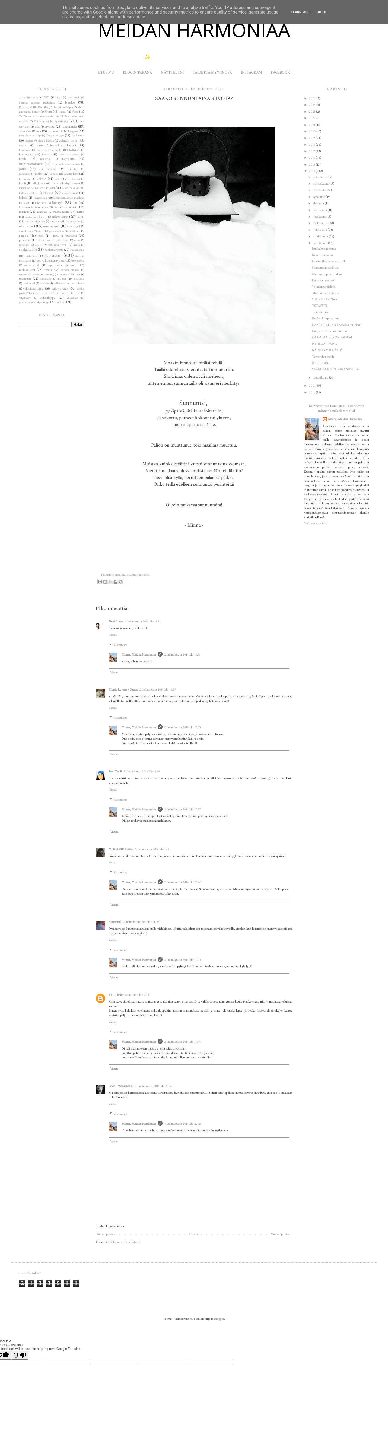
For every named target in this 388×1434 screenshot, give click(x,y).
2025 (312, 105)
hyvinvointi (26, 154)
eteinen (23, 145)
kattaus (54, 174)
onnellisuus (26, 231)
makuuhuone (61, 212)
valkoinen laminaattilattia (68, 283)
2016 (312, 158)
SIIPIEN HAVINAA (324, 299)
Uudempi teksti (106, 1234)
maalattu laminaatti (65, 207)
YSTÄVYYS (320, 306)
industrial (45, 159)
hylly (58, 150)
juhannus (24, 174)
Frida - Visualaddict (121, 1086)
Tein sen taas (320, 312)
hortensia (24, 150)
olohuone (26, 226)
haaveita (72, 145)
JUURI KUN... (321, 363)
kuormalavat (70, 193)
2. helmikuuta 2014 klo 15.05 (141, 772)
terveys (23, 274)
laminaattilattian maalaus (68, 198)
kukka (76, 188)
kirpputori (25, 188)
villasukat (72, 298)
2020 (312, 131)
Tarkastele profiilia (315, 524)
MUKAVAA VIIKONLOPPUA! (332, 337)
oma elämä (51, 226)
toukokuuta (321, 223)
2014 (312, 171)
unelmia (79, 279)
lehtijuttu (40, 203)
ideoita (46, 154)
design (29, 141)
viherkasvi (25, 298)
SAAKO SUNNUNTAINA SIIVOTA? (335, 369)
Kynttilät (43, 107)
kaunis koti (71, 174)
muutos (54, 222)
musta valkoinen (35, 222)
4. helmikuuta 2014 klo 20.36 (153, 1086)
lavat (26, 203)
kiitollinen (39, 183)
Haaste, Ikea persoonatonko (329, 261)
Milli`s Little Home (121, 849)
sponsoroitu (56, 265)
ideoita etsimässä (69, 155)
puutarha (24, 240)
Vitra (75, 112)
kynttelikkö (40, 198)
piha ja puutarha (65, 236)
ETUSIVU (106, 72)
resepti (38, 245)
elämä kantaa (46, 141)
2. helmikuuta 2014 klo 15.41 (152, 849)
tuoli (77, 274)
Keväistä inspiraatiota (325, 318)
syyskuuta (319, 197)
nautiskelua (73, 222)
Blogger (219, 1319)
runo (77, 245)
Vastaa (113, 635)
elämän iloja (68, 140)
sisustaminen (31, 256)
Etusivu (194, 1234)
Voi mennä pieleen (323, 287)
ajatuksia (120, 575)
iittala (22, 159)
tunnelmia (63, 274)
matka (80, 212)
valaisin (44, 283)
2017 (312, 151)
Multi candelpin (63, 107)
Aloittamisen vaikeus (325, 293)
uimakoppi (46, 279)
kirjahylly (55, 183)
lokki (34, 207)
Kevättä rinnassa (322, 255)
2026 (312, 98)
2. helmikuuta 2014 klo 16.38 (141, 922)
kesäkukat (74, 179)
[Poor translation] (19, 1355)
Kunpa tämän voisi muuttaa (329, 331)
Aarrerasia (115, 922)
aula (38, 131)
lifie (75, 203)
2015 (312, 165)
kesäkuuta (319, 217)
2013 (312, 386)
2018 (312, 145)
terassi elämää (70, 270)
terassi (48, 270)
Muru (48, 112)
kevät (22, 183)
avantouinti (55, 131)
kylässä (23, 198)
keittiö (41, 178)
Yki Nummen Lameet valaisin (37, 116)
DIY (46, 98)
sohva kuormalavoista (51, 261)
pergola (23, 236)
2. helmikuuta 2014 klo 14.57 (157, 690)
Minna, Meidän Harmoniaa (139, 655)
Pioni (62, 112)
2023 (312, 112)
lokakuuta (319, 190)
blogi (22, 136)
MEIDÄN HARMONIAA (194, 30)
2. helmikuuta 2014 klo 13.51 (142, 621)
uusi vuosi (29, 283)
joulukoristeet (47, 169)
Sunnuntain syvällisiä (325, 268)
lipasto (23, 207)
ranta (77, 240)
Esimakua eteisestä (324, 280)
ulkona (61, 279)
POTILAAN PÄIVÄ (324, 344)
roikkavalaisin (57, 245)
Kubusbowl (25, 107)
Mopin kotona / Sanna (123, 690)
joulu (23, 168)
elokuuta (319, 203)
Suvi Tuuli (115, 772)
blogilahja (35, 136)
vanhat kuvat (40, 293)
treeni (36, 274)
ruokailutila (77, 250)
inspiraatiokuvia (31, 163)
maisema (41, 212)
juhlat (38, 174)
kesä (57, 179)
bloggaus (72, 131)
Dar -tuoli (73, 98)
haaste (39, 145)
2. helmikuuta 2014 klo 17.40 (182, 882)
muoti (80, 217)
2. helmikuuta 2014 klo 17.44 (182, 960)
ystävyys (44, 302)
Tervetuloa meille (323, 357)
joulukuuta (320, 177)
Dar (59, 98)
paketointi (74, 231)
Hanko (70, 102)
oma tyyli (74, 226)
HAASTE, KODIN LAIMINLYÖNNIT (337, 325)
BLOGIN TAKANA (137, 72)
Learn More (301, 12)
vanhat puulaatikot (68, 293)
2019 (312, 138)
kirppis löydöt (72, 183)
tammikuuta (321, 378)
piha (41, 236)
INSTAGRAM (251, 72)
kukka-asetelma (28, 193)
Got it (322, 12)
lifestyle (57, 202)
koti (52, 188)
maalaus (24, 212)
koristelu (40, 188)
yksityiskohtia (27, 302)
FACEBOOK (280, 72)
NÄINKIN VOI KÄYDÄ (327, 350)
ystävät (60, 302)
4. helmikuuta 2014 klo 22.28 (183, 1124)
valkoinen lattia (33, 289)
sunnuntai (143, 575)
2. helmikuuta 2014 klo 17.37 (182, 809)
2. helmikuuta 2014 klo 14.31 (182, 655)
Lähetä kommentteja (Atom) (122, 1242)
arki (37, 127)
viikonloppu (47, 298)
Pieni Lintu (116, 621)
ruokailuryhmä (54, 250)
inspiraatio (68, 159)
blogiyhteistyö (55, 135)
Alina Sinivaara (28, 98)
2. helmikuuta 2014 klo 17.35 (182, 727)
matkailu (30, 217)
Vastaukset (120, 645)
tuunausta (25, 279)
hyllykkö (74, 150)
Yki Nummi (41, 121)
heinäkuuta (320, 210)
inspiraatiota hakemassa (66, 164)
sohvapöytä (77, 261)
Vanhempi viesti (281, 1234)
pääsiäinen (62, 240)
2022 (312, 118)
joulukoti (73, 169)
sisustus (131, 575)
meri (44, 217)
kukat (65, 188)
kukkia (48, 192)
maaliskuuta (321, 236)
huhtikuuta (320, 230)
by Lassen (78, 135)
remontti (24, 245)
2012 (312, 392)
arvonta (50, 127)
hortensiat (43, 150)
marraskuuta (321, 184)
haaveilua (56, 145)
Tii (110, 995)
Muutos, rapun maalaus (327, 274)
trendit (48, 274)
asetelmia (70, 126)
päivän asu (44, 240)
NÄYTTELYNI (172, 72)
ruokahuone (28, 249)
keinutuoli (25, 179)
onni (40, 231)
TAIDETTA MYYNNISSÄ (212, 72)
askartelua (25, 131)
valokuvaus (59, 288)
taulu (73, 265)
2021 (312, 125)
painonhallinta (56, 231)
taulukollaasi (27, 270)
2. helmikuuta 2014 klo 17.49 (182, 1042)
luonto (45, 207)
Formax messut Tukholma (37, 103)
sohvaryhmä (31, 265)
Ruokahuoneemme (324, 249)
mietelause (60, 216)
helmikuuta (320, 243)
